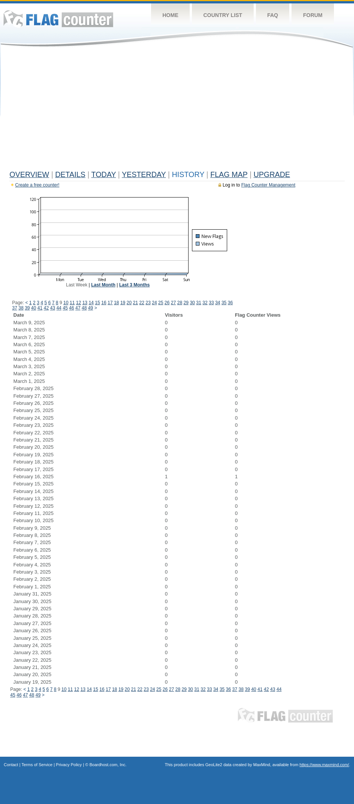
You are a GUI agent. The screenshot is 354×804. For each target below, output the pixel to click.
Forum (312, 15)
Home (170, 15)
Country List (222, 15)
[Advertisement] (177, 110)
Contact (11, 764)
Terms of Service (37, 764)
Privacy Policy (69, 764)
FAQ (272, 15)
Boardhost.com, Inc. (107, 764)
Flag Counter (58, 18)
